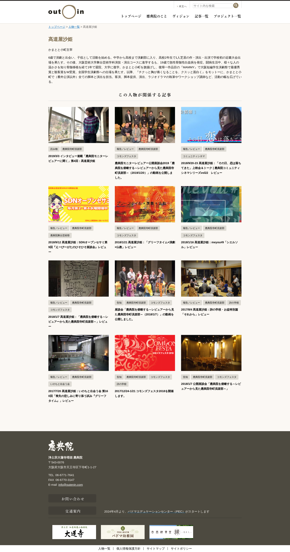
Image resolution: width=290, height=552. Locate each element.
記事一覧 (201, 15)
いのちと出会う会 (60, 384)
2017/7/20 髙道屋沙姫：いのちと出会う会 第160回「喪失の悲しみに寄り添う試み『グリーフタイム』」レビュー (78, 395)
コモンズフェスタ (126, 156)
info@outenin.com (70, 484)
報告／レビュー (125, 149)
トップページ (131, 15)
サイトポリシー (181, 548)
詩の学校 (234, 302)
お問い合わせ (73, 498)
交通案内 (73, 510)
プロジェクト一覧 (227, 15)
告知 (119, 302)
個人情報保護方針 (128, 548)
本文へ (182, 6)
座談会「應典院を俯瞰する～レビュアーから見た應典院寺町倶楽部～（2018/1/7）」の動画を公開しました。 (145, 314)
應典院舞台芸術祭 (60, 235)
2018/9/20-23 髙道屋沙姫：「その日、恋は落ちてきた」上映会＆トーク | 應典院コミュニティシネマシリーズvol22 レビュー (211, 167)
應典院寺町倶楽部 (72, 149)
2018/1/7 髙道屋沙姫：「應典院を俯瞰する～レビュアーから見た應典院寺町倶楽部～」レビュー (77, 321)
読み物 (54, 149)
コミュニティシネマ (194, 156)
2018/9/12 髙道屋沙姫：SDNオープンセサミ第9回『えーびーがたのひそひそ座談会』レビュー (78, 247)
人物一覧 (74, 26)
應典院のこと (157, 15)
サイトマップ (156, 548)
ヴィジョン (181, 15)
